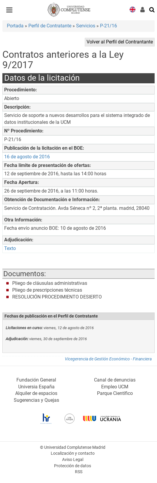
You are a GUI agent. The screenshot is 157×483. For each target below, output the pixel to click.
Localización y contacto (73, 453)
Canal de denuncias (115, 380)
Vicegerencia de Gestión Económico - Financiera (108, 359)
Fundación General (36, 380)
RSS (78, 471)
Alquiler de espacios (36, 393)
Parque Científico (115, 393)
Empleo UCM (114, 387)
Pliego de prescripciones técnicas (47, 290)
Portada (15, 26)
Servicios (85, 26)
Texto (10, 248)
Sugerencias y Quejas (36, 400)
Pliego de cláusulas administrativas (49, 283)
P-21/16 (108, 26)
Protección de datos (72, 465)
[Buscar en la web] (152, 9)
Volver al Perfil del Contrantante (120, 42)
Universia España (36, 387)
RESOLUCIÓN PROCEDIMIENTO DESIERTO (57, 297)
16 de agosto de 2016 (27, 157)
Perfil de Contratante (49, 26)
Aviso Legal (72, 459)
